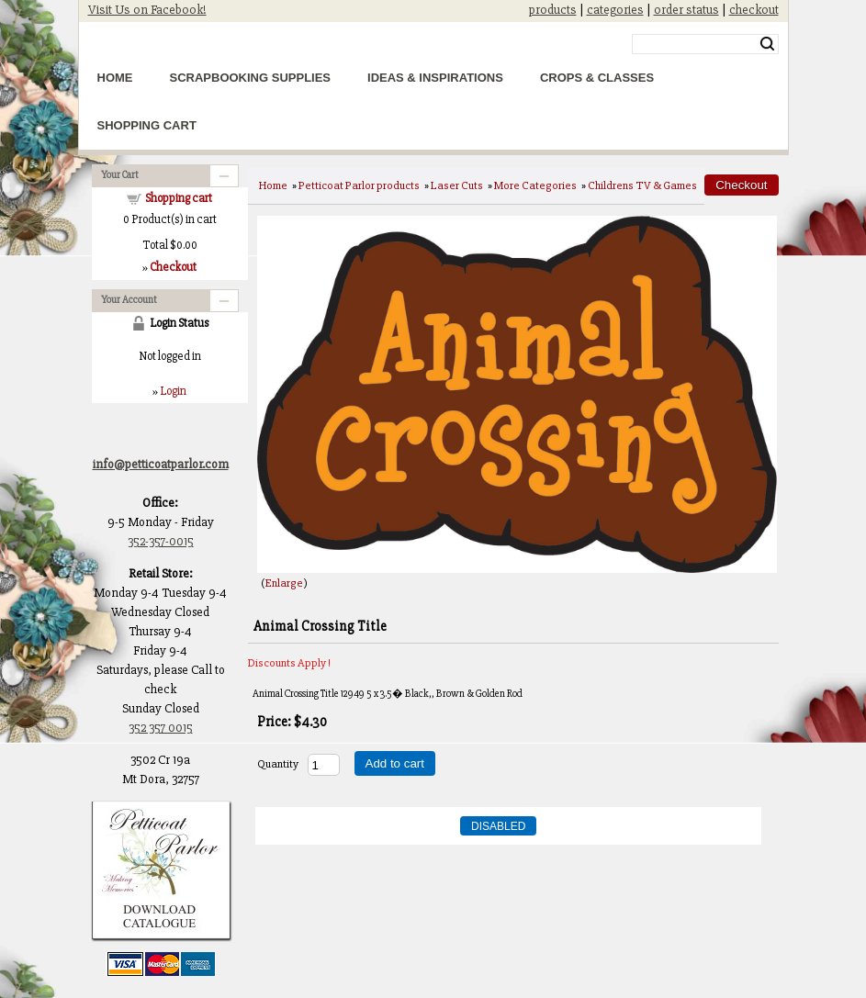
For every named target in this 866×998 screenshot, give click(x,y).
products (553, 9)
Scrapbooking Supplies (251, 77)
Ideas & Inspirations (435, 77)
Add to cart (395, 763)
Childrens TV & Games (642, 185)
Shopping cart (178, 198)
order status (686, 9)
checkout (754, 9)
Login (173, 391)
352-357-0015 (161, 541)
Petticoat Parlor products (359, 185)
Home (115, 77)
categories (615, 9)
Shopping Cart (147, 125)
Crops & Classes (597, 77)
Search (767, 44)
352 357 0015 (161, 727)
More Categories (535, 185)
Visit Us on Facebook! (147, 9)
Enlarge (284, 583)
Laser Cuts (457, 185)
